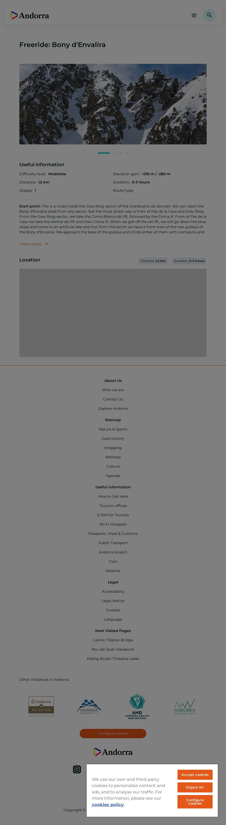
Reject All (195, 787)
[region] (152, 790)
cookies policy (108, 804)
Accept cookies (195, 775)
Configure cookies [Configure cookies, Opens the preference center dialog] (195, 801)
